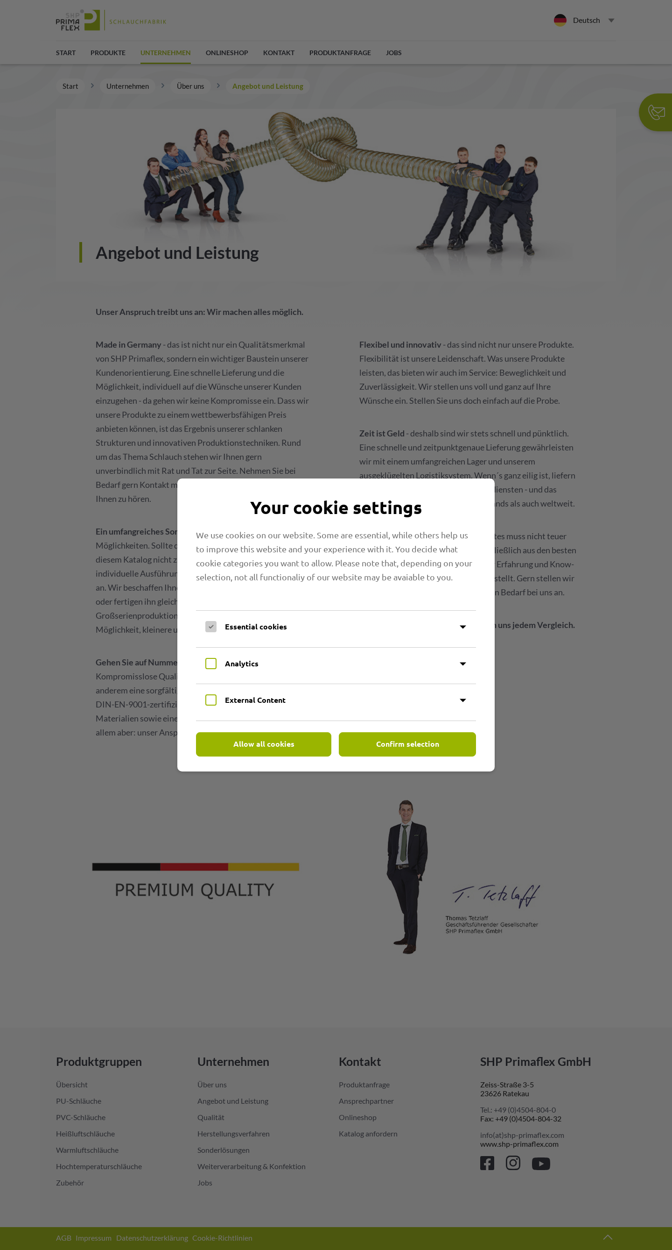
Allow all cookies (263, 744)
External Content (255, 700)
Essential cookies (256, 626)
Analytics (242, 663)
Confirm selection (407, 744)
